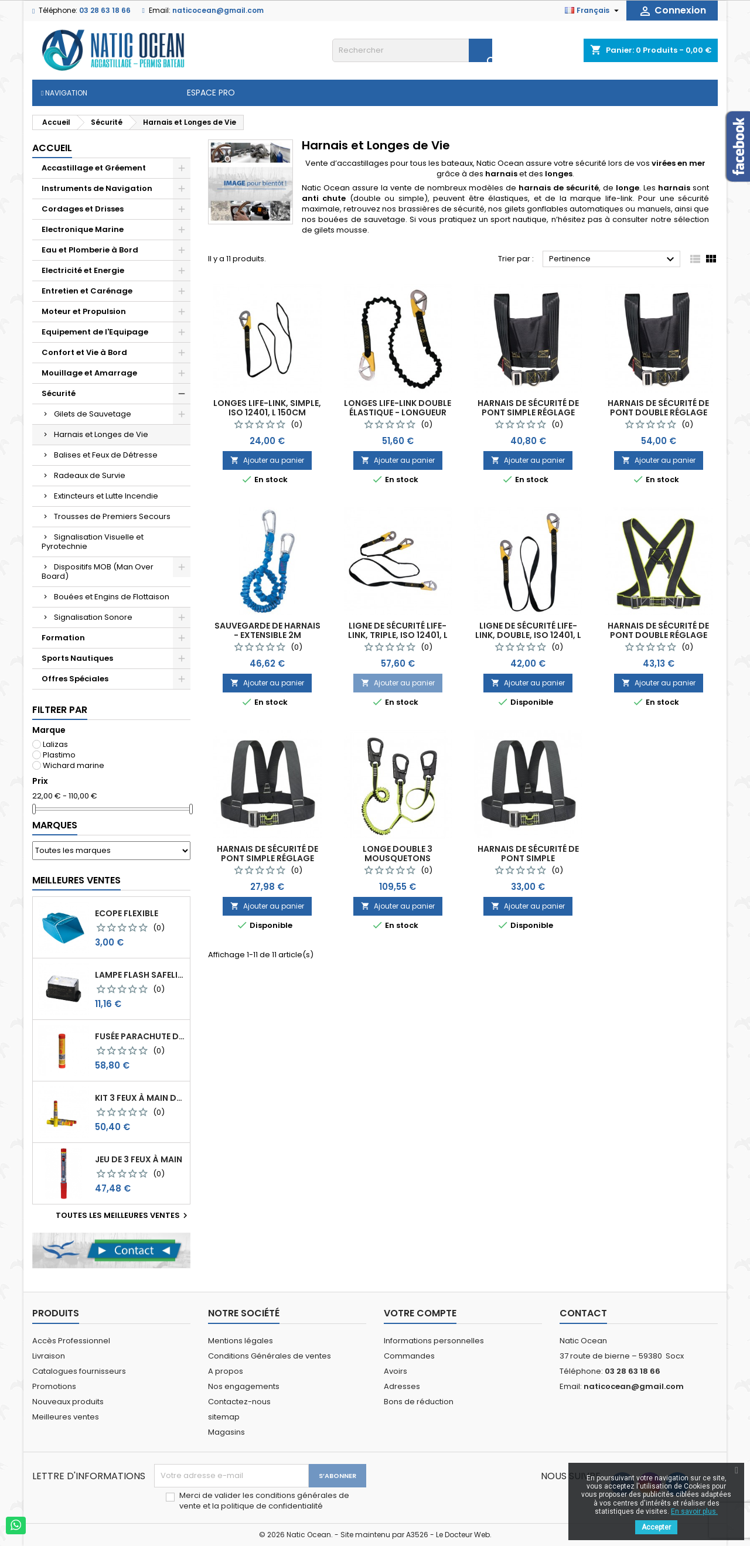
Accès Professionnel (71, 1340)
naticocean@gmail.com (218, 10)
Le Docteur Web (463, 1535)
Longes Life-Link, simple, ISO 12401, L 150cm (267, 407)
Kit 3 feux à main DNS (140, 1098)
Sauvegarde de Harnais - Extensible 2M (267, 630)
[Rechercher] (412, 50)
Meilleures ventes (65, 1416)
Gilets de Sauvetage (92, 413)
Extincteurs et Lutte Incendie (106, 495)
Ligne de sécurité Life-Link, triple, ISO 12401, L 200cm (398, 635)
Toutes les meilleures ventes (123, 1215)
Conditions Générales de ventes (269, 1355)
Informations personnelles (434, 1340)
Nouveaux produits (68, 1401)
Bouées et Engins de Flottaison (111, 596)
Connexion (672, 11)
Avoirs (395, 1371)
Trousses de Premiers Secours (112, 516)
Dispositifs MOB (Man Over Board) (98, 571)
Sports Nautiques (77, 658)
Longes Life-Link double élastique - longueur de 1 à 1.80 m (397, 412)
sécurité (693, 198)
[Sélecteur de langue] (593, 11)
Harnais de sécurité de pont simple (528, 853)
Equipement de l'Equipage (95, 331)
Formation (63, 637)
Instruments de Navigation (97, 188)
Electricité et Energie (83, 270)
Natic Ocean (500, 163)
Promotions (54, 1386)
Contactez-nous (239, 1401)
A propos (225, 1371)
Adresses (402, 1386)
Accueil (52, 148)
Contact (583, 1313)
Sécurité (59, 393)
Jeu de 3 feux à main (138, 1159)
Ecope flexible (126, 913)
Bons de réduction (419, 1401)
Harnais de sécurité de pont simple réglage (528, 407)
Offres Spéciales (75, 678)
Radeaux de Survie (89, 475)
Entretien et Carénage (87, 290)
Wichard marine (73, 765)
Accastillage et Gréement (94, 167)
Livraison (48, 1355)
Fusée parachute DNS (140, 1036)
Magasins (226, 1432)
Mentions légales (240, 1340)
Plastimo (59, 754)
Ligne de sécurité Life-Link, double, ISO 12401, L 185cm (528, 635)
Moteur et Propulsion (84, 311)
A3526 (417, 1535)
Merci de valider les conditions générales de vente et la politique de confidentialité (264, 1500)
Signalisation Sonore (93, 617)
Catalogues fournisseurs (79, 1371)
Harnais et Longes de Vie (101, 434)
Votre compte (420, 1313)
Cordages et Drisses (83, 208)
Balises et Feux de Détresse (106, 454)
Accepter (656, 1527)
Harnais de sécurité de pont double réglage (658, 407)
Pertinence (613, 259)
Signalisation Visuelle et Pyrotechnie (93, 541)
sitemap (224, 1416)
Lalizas (55, 744)
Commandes (409, 1355)
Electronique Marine (83, 229)
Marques (54, 825)
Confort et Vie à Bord (84, 352)
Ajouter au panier (267, 460)
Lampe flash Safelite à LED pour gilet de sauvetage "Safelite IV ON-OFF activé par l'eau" (140, 975)
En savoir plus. (694, 1511)
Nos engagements (243, 1386)
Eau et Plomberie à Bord (90, 249)
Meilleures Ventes (76, 880)
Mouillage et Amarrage (89, 372)
